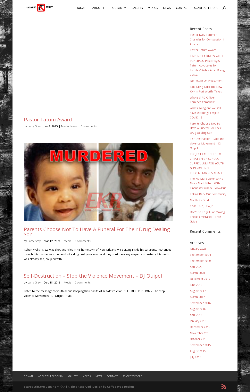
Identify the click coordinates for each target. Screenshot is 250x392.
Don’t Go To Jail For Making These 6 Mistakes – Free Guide (207, 216)
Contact (182, 8)
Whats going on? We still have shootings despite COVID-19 (205, 112)
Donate (81, 8)
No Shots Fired (199, 200)
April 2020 (196, 267)
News (167, 8)
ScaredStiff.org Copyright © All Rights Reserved (57, 386)
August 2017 (198, 291)
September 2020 (200, 261)
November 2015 (200, 333)
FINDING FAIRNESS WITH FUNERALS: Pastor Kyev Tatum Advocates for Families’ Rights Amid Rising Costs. (207, 65)
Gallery (137, 8)
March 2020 (197, 273)
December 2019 (200, 279)
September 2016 (200, 303)
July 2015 (195, 357)
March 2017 (197, 297)
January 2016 (198, 321)
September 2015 (200, 345)
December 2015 (200, 327)
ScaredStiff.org (206, 8)
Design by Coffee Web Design (113, 386)
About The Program (107, 8)
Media (65, 126)
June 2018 (196, 285)
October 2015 (198, 339)
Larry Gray (34, 126)
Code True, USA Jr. (201, 206)
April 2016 (196, 315)
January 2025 (198, 248)
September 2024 (200, 255)
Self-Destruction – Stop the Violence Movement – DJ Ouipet (93, 275)
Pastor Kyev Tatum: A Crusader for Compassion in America (207, 39)
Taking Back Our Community (208, 194)
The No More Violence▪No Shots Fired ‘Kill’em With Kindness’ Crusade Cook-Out (208, 183)
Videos (153, 8)
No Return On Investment (206, 81)
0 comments (89, 126)
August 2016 (198, 309)
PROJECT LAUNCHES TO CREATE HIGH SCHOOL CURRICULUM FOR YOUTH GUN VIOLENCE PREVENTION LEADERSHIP (207, 163)
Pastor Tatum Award (48, 119)
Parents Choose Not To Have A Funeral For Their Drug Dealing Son (97, 232)
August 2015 (198, 351)
